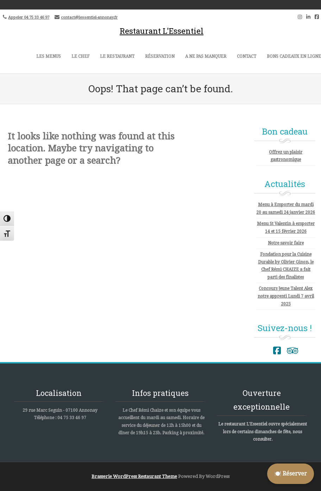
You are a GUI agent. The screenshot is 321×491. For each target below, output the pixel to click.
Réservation (160, 56)
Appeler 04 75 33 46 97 (28, 17)
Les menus (48, 56)
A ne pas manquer (205, 56)
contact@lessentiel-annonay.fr (89, 17)
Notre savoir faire (286, 243)
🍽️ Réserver (290, 473)
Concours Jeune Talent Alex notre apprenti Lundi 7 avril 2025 (286, 296)
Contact (246, 56)
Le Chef (80, 56)
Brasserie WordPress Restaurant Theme (134, 476)
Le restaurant (117, 56)
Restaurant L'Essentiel (161, 31)
